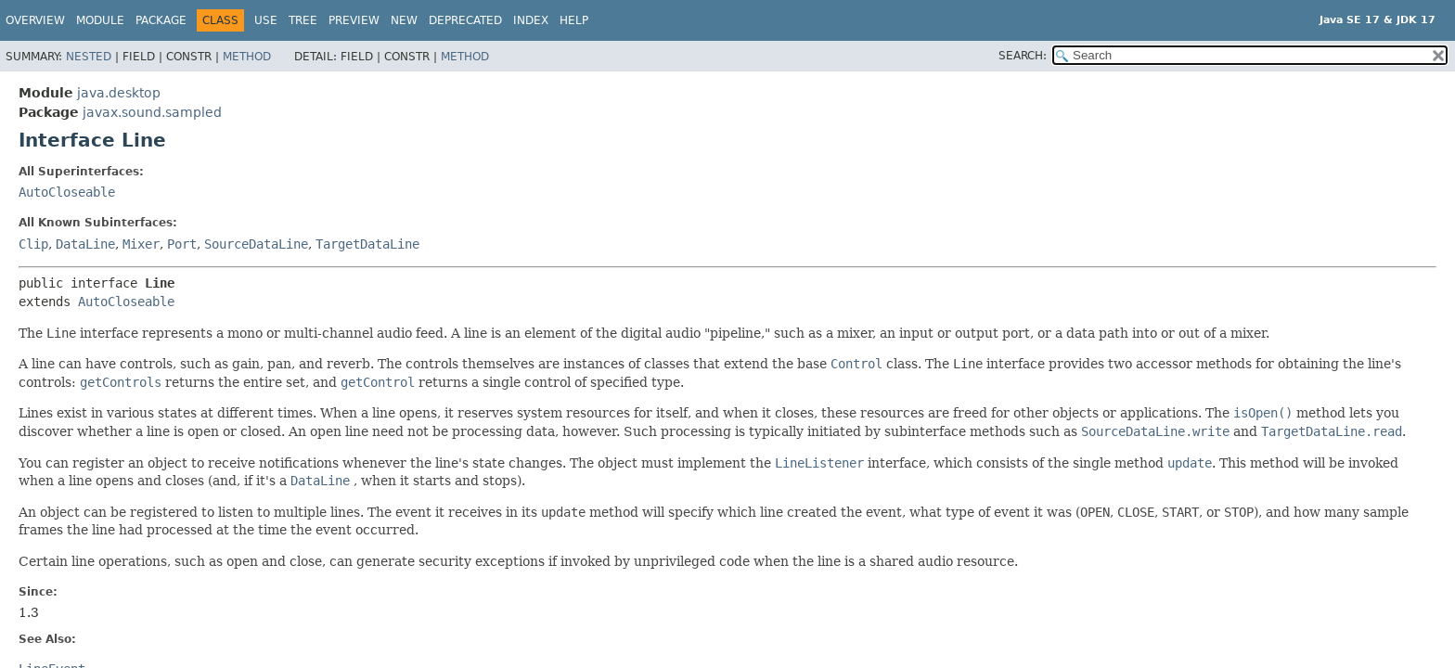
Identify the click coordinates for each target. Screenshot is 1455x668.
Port (182, 244)
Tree (303, 20)
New (404, 20)
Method (247, 56)
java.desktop (119, 92)
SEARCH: (1022, 55)
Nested (88, 56)
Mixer (141, 244)
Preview (354, 20)
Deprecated (465, 20)
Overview (35, 20)
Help (574, 20)
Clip (33, 244)
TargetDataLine (367, 244)
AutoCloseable (67, 192)
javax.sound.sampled (152, 112)
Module (100, 20)
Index (530, 20)
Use (265, 20)
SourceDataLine (256, 244)
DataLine (85, 244)
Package (161, 20)
